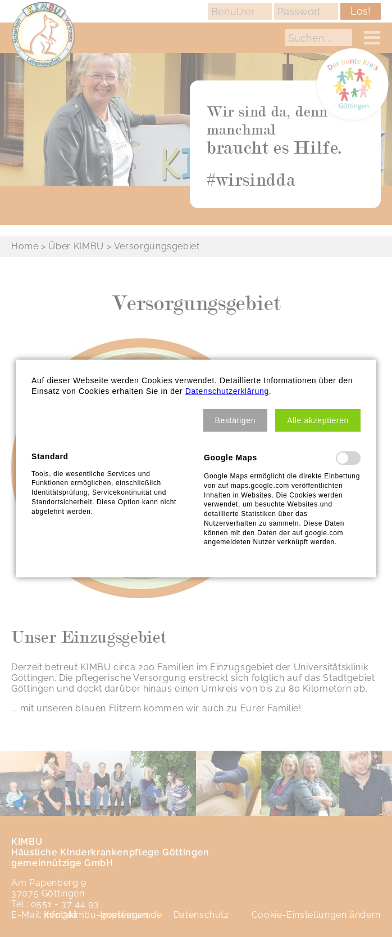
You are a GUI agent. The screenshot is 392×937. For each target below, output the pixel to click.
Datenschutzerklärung (227, 391)
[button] (235, 420)
